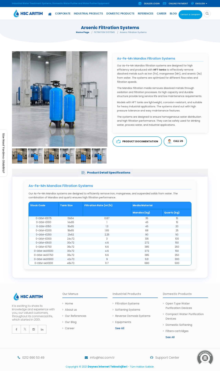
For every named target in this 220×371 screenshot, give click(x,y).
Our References (75, 316)
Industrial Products (88, 13)
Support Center (160, 357)
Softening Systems (127, 310)
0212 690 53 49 (25, 357)
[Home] (49, 14)
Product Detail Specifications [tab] (105, 173)
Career (161, 13)
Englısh (199, 3)
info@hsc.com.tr (94, 357)
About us (71, 310)
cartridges (181, 331)
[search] (207, 13)
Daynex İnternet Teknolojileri (107, 366)
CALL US (175, 141)
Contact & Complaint (190, 14)
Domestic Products (120, 13)
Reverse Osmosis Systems (132, 316)
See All (119, 328)
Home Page (82, 32)
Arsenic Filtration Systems (133, 32)
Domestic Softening (179, 325)
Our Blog (70, 322)
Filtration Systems (127, 303)
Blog (173, 13)
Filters (170, 331)
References (145, 13)
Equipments (123, 322)
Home (69, 303)
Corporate (62, 13)
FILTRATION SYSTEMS (104, 32)
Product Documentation (137, 141)
